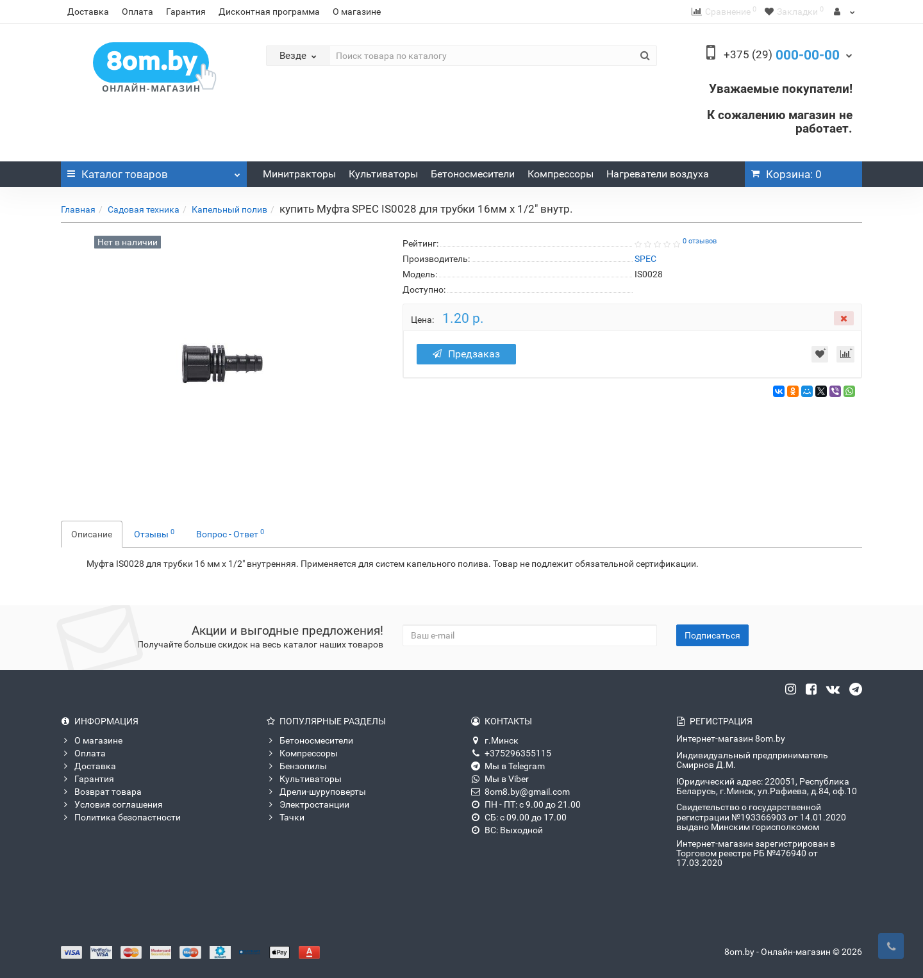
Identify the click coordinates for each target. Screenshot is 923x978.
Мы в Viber (500, 779)
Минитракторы (299, 174)
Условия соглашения (112, 804)
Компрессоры (561, 174)
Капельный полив (229, 209)
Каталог (153, 171)
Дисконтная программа (269, 11)
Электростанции (307, 804)
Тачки (285, 817)
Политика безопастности (121, 817)
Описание (91, 534)
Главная (78, 209)
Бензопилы (296, 766)
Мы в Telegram (508, 766)
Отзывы (154, 533)
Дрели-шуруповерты (316, 791)
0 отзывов (700, 241)
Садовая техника (143, 209)
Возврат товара (101, 791)
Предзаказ (466, 354)
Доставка (88, 11)
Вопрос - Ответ (230, 533)
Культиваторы (383, 174)
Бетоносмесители (473, 174)
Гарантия (186, 11)
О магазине (357, 11)
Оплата (137, 11)
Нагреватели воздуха (657, 174)
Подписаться (712, 635)
